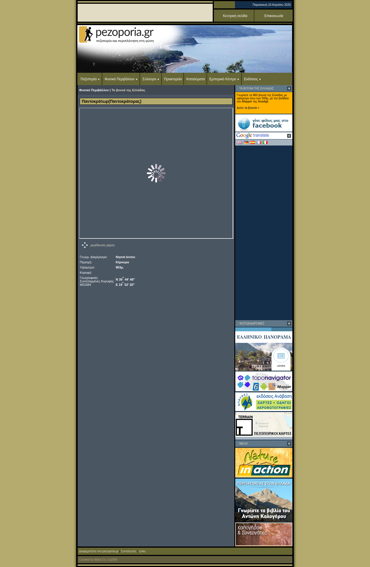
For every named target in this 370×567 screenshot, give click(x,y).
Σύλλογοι (149, 79)
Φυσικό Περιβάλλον (119, 79)
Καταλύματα (195, 79)
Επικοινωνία (273, 16)
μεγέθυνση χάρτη (103, 245)
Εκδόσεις (251, 79)
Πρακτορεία (173, 79)
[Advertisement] (264, 232)
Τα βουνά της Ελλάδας (128, 90)
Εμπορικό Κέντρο (223, 79)
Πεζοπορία (89, 79)
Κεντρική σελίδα (235, 16)
